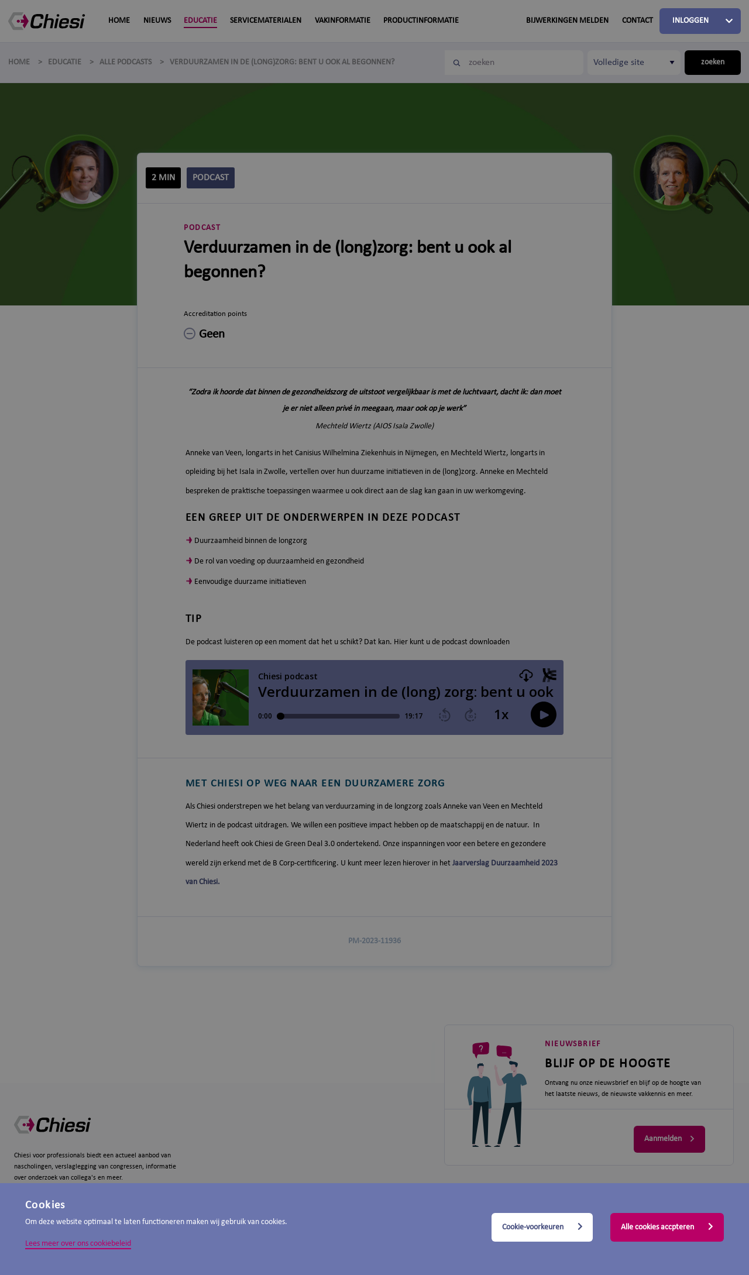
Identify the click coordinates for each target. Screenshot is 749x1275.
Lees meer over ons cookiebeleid (78, 1243)
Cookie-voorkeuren (542, 1227)
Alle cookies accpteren (667, 1227)
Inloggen (690, 20)
